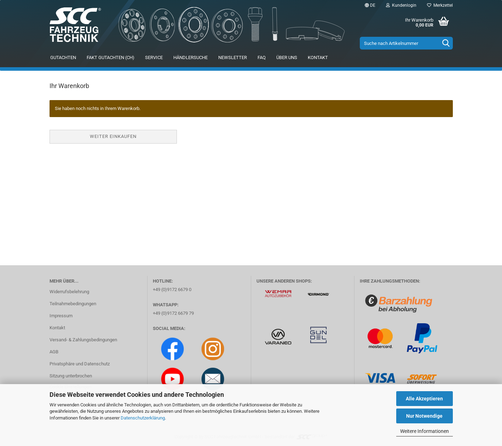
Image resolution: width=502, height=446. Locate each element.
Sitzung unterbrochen (71, 375)
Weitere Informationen (424, 431)
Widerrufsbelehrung (69, 291)
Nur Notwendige (424, 416)
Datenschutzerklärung (143, 418)
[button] (370, 5)
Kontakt (318, 57)
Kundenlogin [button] (401, 5)
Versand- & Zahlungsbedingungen (83, 339)
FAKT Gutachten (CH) (110, 57)
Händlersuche (190, 57)
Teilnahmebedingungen (73, 303)
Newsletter (232, 57)
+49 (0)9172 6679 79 (173, 313)
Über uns (286, 57)
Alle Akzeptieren (424, 398)
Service (154, 57)
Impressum (61, 315)
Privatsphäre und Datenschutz (80, 363)
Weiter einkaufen (113, 136)
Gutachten (63, 57)
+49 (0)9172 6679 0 (172, 289)
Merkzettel (440, 5)
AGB (54, 351)
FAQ (262, 57)
